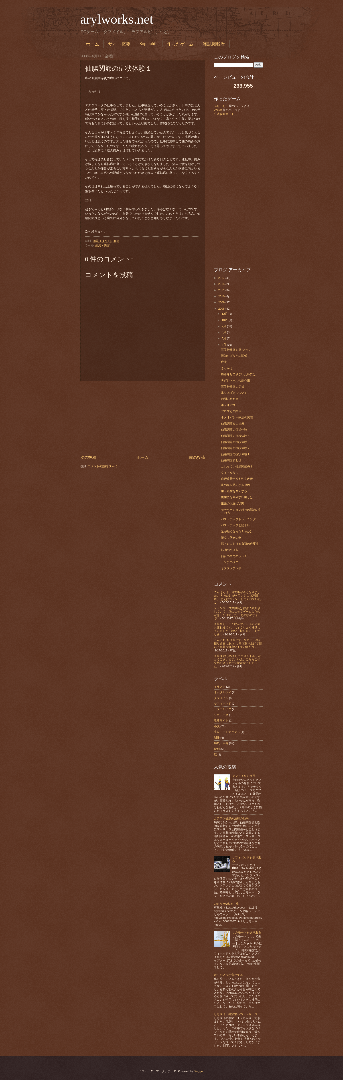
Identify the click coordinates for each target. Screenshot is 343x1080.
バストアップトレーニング (238, 519)
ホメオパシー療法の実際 (237, 417)
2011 (221, 290)
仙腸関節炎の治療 (232, 423)
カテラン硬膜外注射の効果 (231, 818)
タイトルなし (229, 472)
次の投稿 (88, 457)
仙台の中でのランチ (234, 556)
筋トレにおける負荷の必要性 (240, 543)
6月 (224, 332)
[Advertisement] (142, 418)
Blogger (199, 1071)
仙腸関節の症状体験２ (235, 448)
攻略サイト (221, 720)
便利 (217, 749)
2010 (221, 296)
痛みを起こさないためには (238, 374)
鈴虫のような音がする (228, 975)
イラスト (219, 686)
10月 (225, 320)
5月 (224, 338)
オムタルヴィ (222, 692)
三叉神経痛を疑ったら (235, 349)
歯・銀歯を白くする (234, 491)
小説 (217, 726)
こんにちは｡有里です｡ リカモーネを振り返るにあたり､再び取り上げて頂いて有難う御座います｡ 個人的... (238, 643)
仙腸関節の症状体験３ (235, 442)
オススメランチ (231, 568)
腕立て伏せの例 (231, 537)
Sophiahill (149, 43)
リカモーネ (221, 715)
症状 (224, 362)
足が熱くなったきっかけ (237, 531)
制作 (217, 737)
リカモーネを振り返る (246, 932)
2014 (221, 284)
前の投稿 (197, 457)
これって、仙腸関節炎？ (237, 466)
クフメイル (221, 698)
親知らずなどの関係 (234, 355)
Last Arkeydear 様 (226, 903)
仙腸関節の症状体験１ (235, 454)
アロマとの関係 (231, 411)
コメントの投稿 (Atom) (102, 466)
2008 (221, 308)
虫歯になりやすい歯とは (237, 497)
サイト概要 (119, 44)
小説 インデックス (227, 731)
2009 (221, 302)
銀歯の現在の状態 (232, 503)
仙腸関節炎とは (231, 460)
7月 (224, 326)
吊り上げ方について (234, 392)
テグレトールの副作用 (235, 380)
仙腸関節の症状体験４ (235, 429)
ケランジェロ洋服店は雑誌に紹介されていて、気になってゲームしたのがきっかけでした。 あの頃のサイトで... (237, 613)
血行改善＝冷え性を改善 (237, 478)
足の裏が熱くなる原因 (235, 485)
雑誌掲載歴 (214, 44)
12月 (225, 313)
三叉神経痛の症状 (232, 386)
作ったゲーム (180, 44)
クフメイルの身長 (243, 776)
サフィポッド (222, 703)
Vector (218, 110)
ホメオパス (228, 405)
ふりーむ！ (221, 106)
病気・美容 (102, 245)
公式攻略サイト (224, 114)
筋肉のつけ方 (229, 550)
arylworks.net (116, 19)
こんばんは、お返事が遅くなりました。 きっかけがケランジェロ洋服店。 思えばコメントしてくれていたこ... (237, 597)
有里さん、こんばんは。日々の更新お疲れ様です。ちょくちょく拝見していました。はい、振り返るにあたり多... (237, 629)
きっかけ (227, 368)
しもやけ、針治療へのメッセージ (235, 1014)
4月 (224, 344)
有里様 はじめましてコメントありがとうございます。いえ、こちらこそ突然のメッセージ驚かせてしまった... (237, 661)
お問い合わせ (229, 399)
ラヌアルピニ (222, 709)
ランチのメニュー (232, 562)
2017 (221, 278)
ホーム (92, 44)
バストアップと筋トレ (235, 525)
